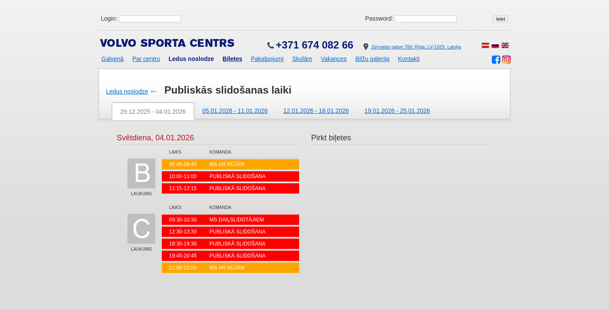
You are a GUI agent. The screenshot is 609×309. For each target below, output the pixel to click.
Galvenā (112, 58)
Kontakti (409, 58)
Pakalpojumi (267, 58)
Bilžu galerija (372, 58)
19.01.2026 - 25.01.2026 (397, 110)
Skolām (302, 58)
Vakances (333, 58)
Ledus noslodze (127, 91)
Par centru (146, 58)
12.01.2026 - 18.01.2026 (316, 110)
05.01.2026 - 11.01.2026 (235, 110)
